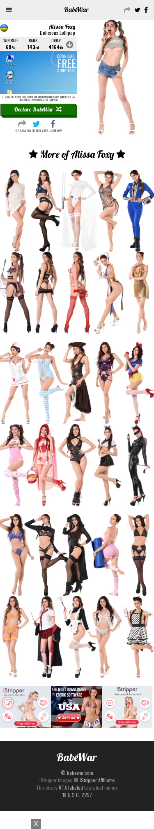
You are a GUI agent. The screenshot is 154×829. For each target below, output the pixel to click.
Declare (38, 109)
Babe (76, 9)
